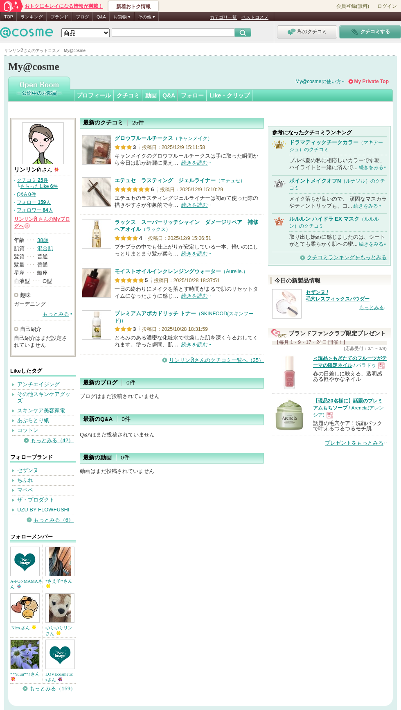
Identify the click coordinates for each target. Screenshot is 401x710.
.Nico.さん (23, 627)
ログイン (387, 6)
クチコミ (128, 95)
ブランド (59, 16)
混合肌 (45, 248)
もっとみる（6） (54, 520)
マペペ (25, 490)
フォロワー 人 (35, 210)
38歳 (42, 240)
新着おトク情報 (133, 6)
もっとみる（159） (52, 688)
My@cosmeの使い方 (318, 81)
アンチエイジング (38, 384)
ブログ (82, 16)
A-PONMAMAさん (26, 584)
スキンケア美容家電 (41, 410)
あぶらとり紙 (33, 420)
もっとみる (56, 314)
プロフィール (94, 95)
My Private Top (371, 81)
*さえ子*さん (58, 583)
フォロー (192, 95)
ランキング (31, 16)
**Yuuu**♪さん (25, 676)
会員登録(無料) (352, 6)
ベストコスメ (254, 17)
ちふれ (25, 480)
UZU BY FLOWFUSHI (43, 509)
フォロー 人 (34, 202)
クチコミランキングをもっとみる (347, 257)
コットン (27, 430)
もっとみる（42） (52, 440)
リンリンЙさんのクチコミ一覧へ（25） (216, 360)
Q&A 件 (26, 194)
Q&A (101, 16)
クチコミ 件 (32, 180)
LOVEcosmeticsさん (59, 677)
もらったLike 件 (39, 186)
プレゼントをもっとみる (354, 443)
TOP (8, 16)
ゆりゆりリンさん (58, 630)
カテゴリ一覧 (223, 17)
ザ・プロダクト (35, 500)
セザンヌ (27, 470)
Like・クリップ (230, 95)
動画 (151, 95)
